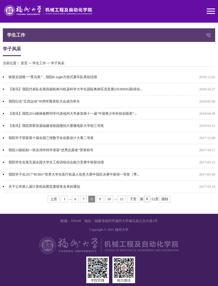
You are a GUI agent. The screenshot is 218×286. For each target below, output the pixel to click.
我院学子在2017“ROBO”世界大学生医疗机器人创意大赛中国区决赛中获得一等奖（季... (74, 174)
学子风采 (57, 63)
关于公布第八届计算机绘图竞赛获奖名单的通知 (44, 187)
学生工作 (39, 63)
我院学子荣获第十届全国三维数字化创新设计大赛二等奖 (51, 138)
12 (121, 199)
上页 (53, 199)
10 (109, 199)
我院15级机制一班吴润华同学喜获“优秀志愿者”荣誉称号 (51, 150)
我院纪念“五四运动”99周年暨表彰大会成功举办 (44, 101)
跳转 (165, 199)
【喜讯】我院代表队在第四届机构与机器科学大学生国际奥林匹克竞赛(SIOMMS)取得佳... (75, 89)
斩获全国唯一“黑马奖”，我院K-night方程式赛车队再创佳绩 (53, 77)
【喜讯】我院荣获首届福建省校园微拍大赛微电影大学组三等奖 (56, 126)
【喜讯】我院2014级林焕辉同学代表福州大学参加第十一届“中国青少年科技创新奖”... (73, 114)
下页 (133, 199)
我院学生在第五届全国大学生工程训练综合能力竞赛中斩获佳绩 (56, 162)
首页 (24, 63)
